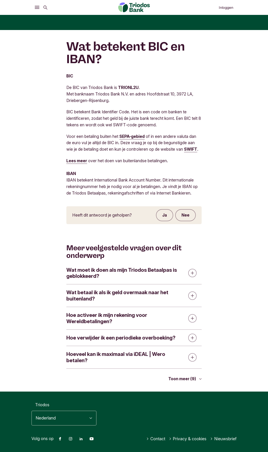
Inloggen (226, 7)
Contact (155, 438)
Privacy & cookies (188, 438)
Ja (164, 215)
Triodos (42, 404)
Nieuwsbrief (223, 438)
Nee (185, 215)
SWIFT (190, 149)
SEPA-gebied (132, 136)
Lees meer (76, 160)
